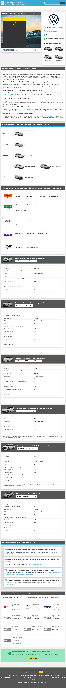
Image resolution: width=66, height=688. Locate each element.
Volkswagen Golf (50, 572)
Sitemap (57, 675)
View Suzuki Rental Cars (57, 620)
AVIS (4, 86)
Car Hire (18, 675)
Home (9, 675)
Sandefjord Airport (15, 3)
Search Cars (33, 658)
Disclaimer (47, 675)
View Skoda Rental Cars (16, 620)
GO (62, 3)
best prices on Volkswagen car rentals (33, 564)
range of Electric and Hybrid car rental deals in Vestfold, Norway (38, 654)
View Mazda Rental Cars (37, 620)
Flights (13, 675)
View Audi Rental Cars (56, 632)
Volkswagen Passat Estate (18, 574)
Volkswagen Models (52, 31)
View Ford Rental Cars (56, 609)
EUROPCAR (25, 86)
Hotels (35, 675)
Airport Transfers (25, 675)
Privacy (52, 675)
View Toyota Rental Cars (17, 609)
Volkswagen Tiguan (28, 574)
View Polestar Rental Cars (37, 632)
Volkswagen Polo (53, 582)
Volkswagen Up (9, 584)
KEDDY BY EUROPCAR (14, 86)
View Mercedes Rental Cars (17, 643)
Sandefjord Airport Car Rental (22, 101)
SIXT (61, 84)
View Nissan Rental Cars (17, 632)
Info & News (41, 675)
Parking (31, 675)
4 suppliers (56, 34)
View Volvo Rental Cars (36, 609)
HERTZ (7, 86)
